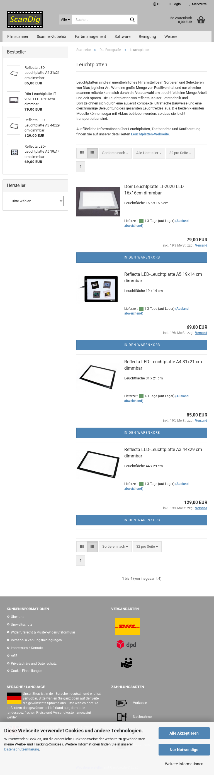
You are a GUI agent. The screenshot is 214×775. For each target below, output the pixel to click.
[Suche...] (65, 19)
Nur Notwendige (184, 749)
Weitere (170, 36)
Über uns (17, 617)
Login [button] (175, 4)
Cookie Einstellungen (26, 671)
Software (122, 36)
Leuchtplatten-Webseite (150, 134)
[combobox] (115, 153)
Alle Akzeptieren (184, 733)
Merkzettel (198, 4)
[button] (157, 4)
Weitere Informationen (184, 764)
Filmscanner (17, 36)
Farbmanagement (90, 36)
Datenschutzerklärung (21, 749)
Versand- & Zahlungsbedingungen (36, 640)
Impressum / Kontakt (27, 648)
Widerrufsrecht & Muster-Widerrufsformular (43, 632)
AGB (14, 656)
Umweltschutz (21, 625)
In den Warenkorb (142, 257)
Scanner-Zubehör (52, 36)
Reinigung (147, 36)
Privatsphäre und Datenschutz (34, 664)
